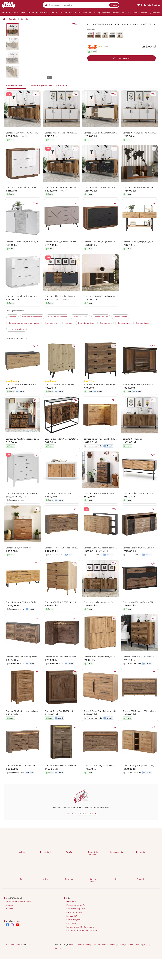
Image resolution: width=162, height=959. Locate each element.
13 (115, 149)
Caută (114, 5)
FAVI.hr (105, 945)
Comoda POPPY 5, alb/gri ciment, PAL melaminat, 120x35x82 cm (35, 241)
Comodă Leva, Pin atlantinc (18, 547)
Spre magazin (123, 58)
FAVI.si (58, 948)
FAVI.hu (97, 945)
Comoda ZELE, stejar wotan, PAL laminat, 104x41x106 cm (110, 656)
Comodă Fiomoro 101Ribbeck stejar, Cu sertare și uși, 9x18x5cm (74, 547)
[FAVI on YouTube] (17, 924)
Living (45, 879)
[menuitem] (6, 13)
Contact (9, 905)
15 (76, 346)
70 (115, 94)
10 (115, 346)
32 (37, 94)
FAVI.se (120, 945)
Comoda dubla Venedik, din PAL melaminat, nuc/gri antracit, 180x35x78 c (78, 296)
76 (37, 346)
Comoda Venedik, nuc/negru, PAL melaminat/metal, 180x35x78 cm (114, 602)
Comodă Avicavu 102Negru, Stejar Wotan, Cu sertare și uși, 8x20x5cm (37, 602)
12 (37, 400)
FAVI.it (113, 945)
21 (76, 24)
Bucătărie (140, 852)
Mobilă (22, 852)
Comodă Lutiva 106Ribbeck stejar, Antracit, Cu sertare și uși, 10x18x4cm (116, 547)
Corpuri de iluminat (93, 853)
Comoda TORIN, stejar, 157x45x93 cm (101, 765)
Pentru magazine (74, 920)
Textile (69, 852)
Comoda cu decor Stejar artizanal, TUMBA (142, 493)
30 (37, 203)
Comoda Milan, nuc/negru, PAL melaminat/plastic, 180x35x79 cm (113, 187)
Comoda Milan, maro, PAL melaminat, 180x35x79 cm (30, 133)
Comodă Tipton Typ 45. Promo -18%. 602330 (104, 711)
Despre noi (71, 901)
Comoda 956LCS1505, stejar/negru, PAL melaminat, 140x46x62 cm (114, 296)
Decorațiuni (45, 852)
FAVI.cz (73, 945)
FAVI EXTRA (71, 923)
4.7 (102, 46)
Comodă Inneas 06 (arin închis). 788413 (62, 765)
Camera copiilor (92, 880)
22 (76, 618)
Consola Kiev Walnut (132, 439)
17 (76, 257)
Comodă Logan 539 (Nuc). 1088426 (138, 656)
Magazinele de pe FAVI (76, 905)
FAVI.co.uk (130, 945)
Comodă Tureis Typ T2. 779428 (59, 711)
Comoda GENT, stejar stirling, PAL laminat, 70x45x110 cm (32, 711)
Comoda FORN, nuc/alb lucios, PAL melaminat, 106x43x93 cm (34, 187)
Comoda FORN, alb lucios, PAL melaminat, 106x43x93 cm (32, 296)
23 (115, 400)
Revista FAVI (71, 916)
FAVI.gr (147, 945)
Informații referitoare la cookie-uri (82, 930)
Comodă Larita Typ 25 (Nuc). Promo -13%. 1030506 (29, 656)
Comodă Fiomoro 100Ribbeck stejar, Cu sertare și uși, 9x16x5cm (35, 765)
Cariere (9, 909)
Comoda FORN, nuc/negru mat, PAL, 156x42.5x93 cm (108, 241)
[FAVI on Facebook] (7, 924)
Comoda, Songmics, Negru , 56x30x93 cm (103, 493)
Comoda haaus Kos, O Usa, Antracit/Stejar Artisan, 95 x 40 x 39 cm (36, 384)
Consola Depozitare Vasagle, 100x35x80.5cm (65, 439)
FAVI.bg (139, 945)
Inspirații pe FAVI (74, 912)
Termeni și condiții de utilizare (80, 927)
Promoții (140, 879)
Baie (21, 879)
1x (57, 381)
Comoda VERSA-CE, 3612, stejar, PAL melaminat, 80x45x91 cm (73, 602)
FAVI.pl (89, 945)
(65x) (106, 46)
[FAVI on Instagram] (12, 924)
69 (154, 346)
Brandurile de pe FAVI (76, 909)
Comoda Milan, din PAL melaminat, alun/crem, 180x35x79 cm (112, 133)
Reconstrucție (116, 852)
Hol (116, 879)
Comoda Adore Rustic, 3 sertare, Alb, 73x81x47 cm (29, 493)
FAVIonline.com (13, 945)
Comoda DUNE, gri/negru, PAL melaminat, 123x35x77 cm (71, 241)
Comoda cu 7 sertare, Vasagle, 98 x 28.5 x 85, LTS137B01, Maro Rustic (37, 439)
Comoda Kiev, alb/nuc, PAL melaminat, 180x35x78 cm (69, 133)
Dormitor (13, 19)
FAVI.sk (81, 945)
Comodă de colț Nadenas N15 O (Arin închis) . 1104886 (69, 656)
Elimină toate (71, 814)
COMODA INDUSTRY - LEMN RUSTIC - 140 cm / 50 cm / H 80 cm (75, 493)
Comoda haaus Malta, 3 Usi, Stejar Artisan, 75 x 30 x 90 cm (72, 384)
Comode (24, 19)
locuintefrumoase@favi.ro (20, 901)
